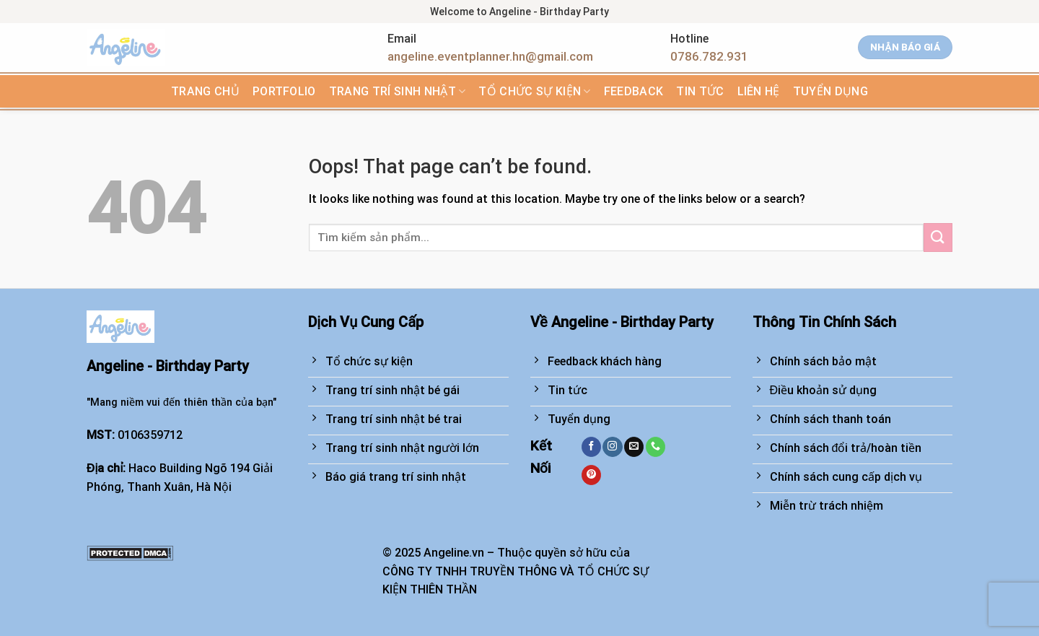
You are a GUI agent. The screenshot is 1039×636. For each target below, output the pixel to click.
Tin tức (700, 91)
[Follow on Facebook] (591, 447)
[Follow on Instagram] (612, 447)
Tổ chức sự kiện (534, 91)
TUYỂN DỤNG (830, 91)
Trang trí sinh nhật (397, 91)
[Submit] (938, 237)
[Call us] (655, 447)
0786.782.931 (709, 56)
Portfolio (284, 91)
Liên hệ (758, 91)
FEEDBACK (634, 91)
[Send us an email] (634, 447)
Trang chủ (205, 91)
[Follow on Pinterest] (591, 475)
